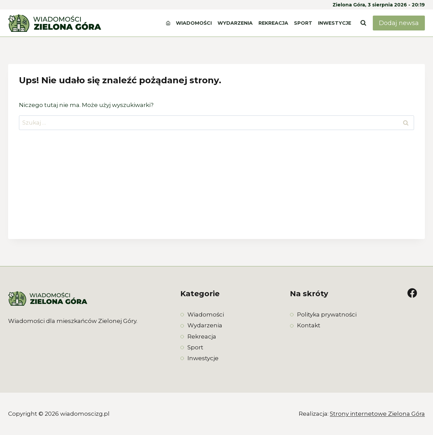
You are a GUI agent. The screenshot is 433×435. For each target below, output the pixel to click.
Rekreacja (273, 23)
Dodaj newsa (399, 23)
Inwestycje (334, 23)
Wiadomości (194, 23)
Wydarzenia (235, 23)
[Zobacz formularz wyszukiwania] (363, 23)
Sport (303, 23)
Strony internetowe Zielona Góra (377, 413)
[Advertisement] (216, 191)
